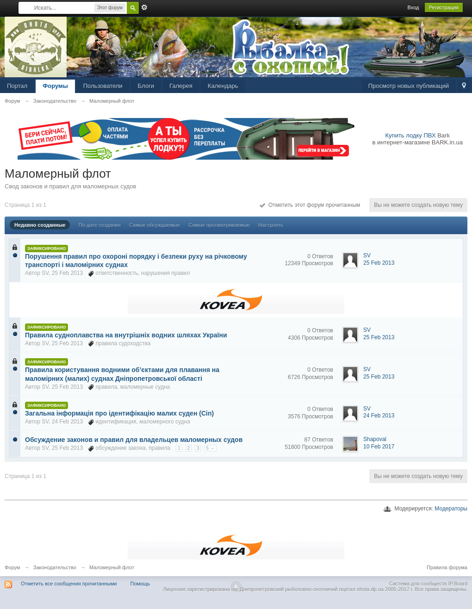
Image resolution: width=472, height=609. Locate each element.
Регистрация (444, 7)
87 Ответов (318, 439)
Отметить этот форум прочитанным (310, 205)
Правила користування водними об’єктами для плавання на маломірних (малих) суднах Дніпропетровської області (122, 374)
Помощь (140, 583)
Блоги (146, 85)
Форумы (55, 85)
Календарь (223, 85)
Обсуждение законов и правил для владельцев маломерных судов (133, 439)
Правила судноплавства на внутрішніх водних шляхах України (126, 335)
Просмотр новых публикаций (408, 85)
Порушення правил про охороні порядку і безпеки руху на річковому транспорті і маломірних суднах (136, 260)
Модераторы (451, 508)
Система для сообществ (418, 583)
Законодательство (54, 567)
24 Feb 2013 (378, 415)
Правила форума (447, 567)
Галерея (181, 85)
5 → (210, 448)
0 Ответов (320, 256)
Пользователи (103, 85)
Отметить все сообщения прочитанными (69, 583)
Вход (413, 7)
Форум (12, 567)
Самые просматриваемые (219, 225)
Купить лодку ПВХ (410, 135)
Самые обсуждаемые (154, 225)
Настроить (270, 225)
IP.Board (457, 583)
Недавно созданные (39, 225)
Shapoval (374, 439)
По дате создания (100, 225)
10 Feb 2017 (378, 446)
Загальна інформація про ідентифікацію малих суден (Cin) (119, 413)
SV (45, 273)
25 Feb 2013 (378, 263)
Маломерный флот (111, 567)
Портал (17, 85)
